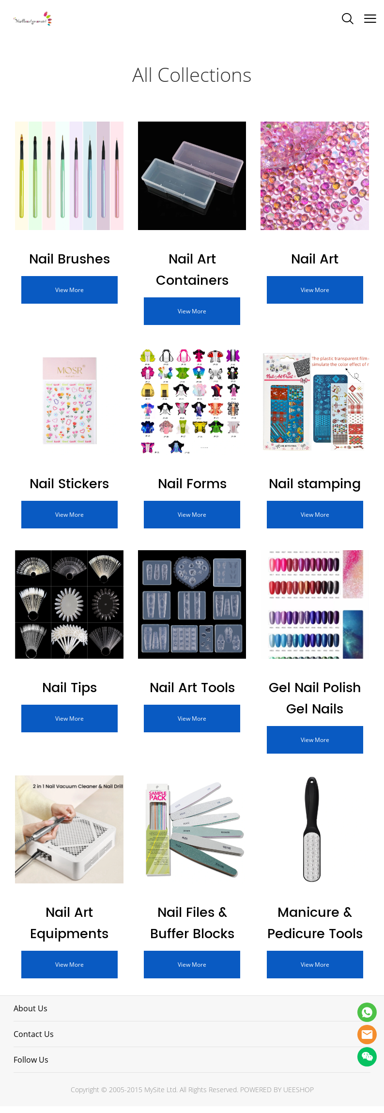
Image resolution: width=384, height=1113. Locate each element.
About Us (30, 1015)
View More (69, 291)
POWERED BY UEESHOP (277, 1096)
